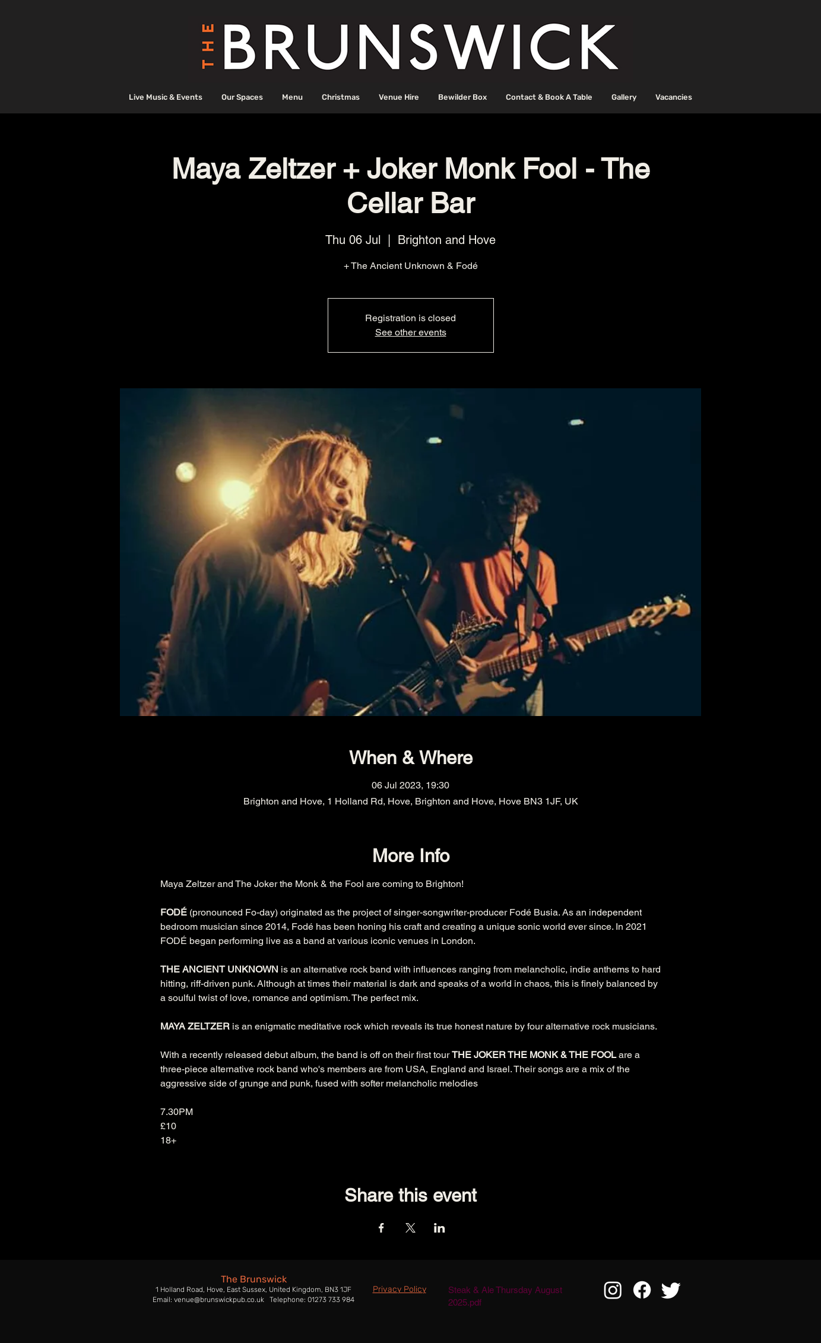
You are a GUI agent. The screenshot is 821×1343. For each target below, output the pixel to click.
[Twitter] (671, 1289)
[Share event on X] (410, 1228)
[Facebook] (642, 1289)
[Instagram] (613, 1289)
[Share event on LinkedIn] (439, 1228)
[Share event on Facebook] (381, 1228)
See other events (410, 332)
